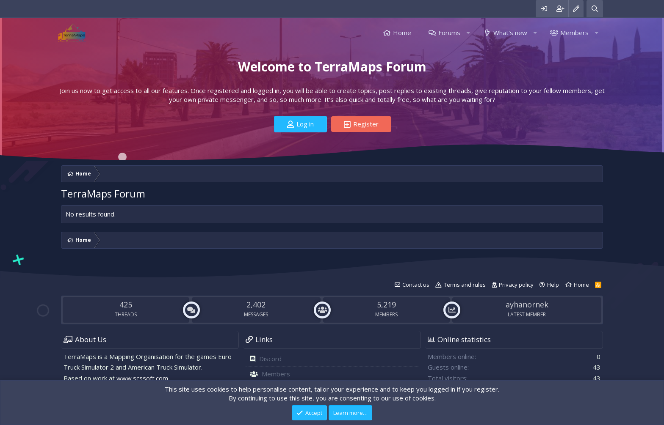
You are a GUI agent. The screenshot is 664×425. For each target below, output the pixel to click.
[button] (468, 33)
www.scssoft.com (142, 378)
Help (553, 284)
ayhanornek (527, 304)
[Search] (595, 8)
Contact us (415, 284)
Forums (449, 32)
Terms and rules (465, 284)
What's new (510, 32)
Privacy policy (516, 284)
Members (574, 32)
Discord (270, 358)
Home (402, 32)
